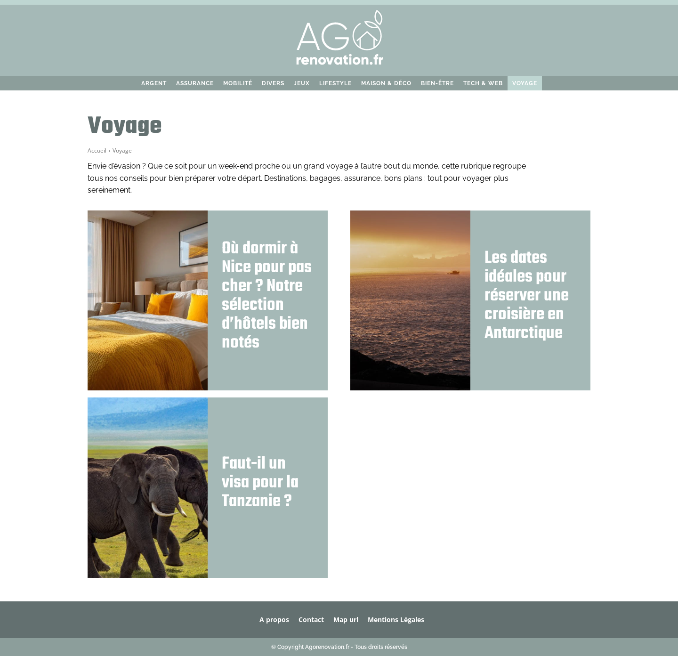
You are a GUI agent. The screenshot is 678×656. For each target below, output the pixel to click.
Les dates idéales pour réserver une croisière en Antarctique (526, 296)
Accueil (97, 150)
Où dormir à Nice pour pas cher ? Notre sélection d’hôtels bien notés (267, 295)
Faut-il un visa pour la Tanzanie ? (260, 483)
